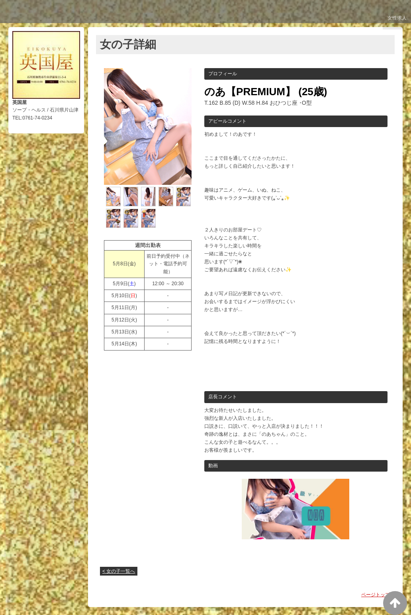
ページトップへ (378, 594)
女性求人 (395, 21)
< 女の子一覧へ (118, 571)
